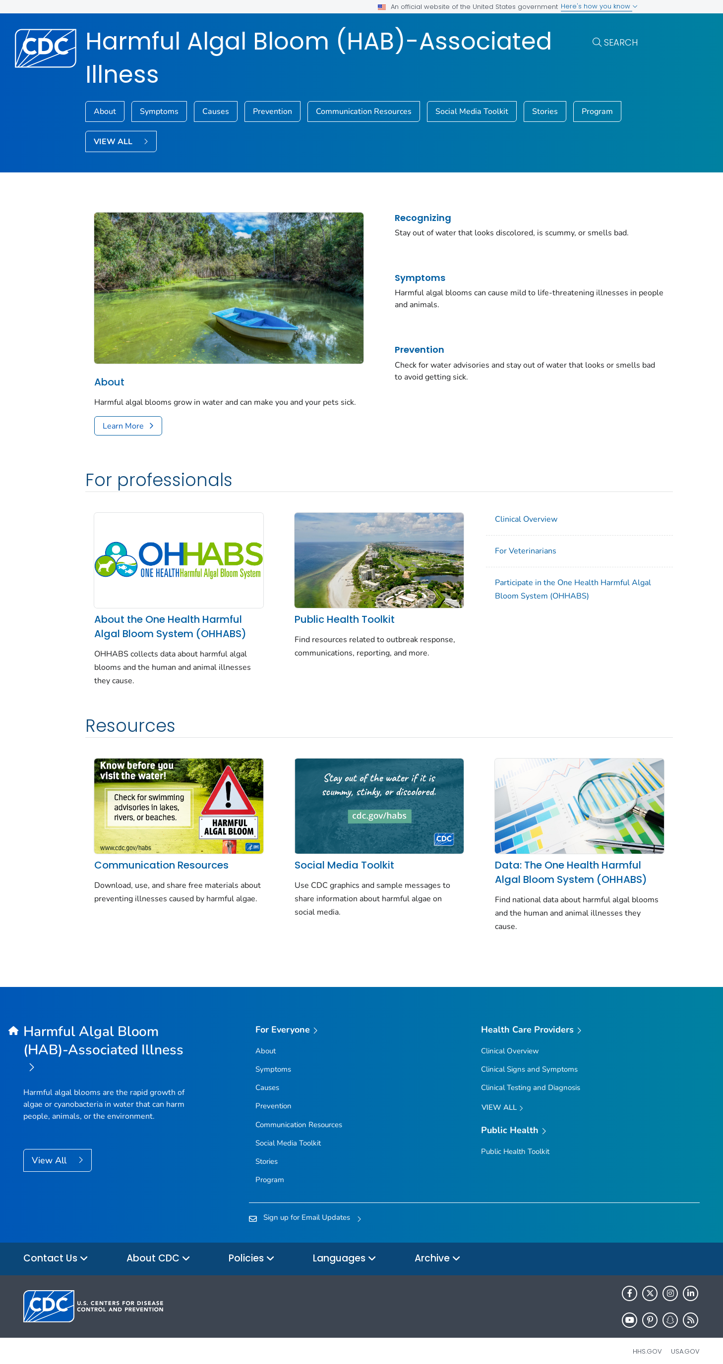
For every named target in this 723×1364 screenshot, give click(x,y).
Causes (215, 111)
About (105, 111)
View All (50, 1150)
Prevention (272, 111)
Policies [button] (252, 1249)
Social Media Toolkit (471, 111)
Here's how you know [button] (599, 6)
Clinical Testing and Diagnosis (530, 1078)
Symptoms (159, 111)
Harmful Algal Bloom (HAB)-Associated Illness (318, 58)
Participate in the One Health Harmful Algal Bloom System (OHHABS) (550, 593)
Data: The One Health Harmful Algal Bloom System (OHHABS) (548, 862)
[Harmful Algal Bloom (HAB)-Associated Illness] (107, 1040)
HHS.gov (647, 1341)
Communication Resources (364, 111)
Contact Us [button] (55, 1249)
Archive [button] (438, 1249)
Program (597, 111)
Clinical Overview (503, 522)
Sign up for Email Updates (306, 1208)
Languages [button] (344, 1249)
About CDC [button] (158, 1249)
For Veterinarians (502, 554)
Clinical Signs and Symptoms (529, 1059)
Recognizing (405, 218)
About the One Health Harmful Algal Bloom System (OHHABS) (170, 623)
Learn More (123, 429)
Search (621, 42)
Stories (545, 111)
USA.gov (685, 1341)
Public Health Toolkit (333, 616)
